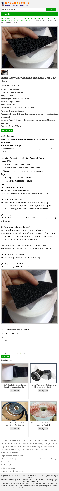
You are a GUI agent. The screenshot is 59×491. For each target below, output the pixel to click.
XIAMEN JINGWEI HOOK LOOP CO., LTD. (35, 476)
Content (29, 348)
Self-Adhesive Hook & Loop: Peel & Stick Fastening (25, 18)
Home (3, 18)
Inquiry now (7, 130)
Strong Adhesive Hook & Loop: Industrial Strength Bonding (28, 19)
